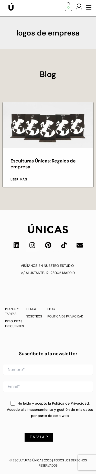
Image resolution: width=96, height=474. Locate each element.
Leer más (18, 179)
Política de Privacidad (70, 403)
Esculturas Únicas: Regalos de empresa (43, 164)
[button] (88, 8)
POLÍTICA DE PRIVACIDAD (65, 316)
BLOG (51, 309)
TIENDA (31, 309)
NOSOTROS (34, 316)
